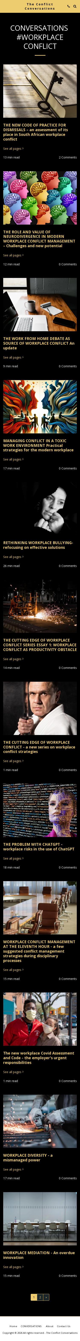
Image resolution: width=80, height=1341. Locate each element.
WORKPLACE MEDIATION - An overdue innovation (39, 1255)
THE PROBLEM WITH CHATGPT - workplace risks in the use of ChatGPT (38, 846)
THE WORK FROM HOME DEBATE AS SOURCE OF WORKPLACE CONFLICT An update (38, 343)
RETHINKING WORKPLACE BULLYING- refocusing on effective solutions (38, 545)
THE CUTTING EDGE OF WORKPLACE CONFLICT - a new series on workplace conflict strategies (39, 747)
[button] (4, 6)
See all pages (13, 149)
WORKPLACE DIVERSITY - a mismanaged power (28, 1157)
